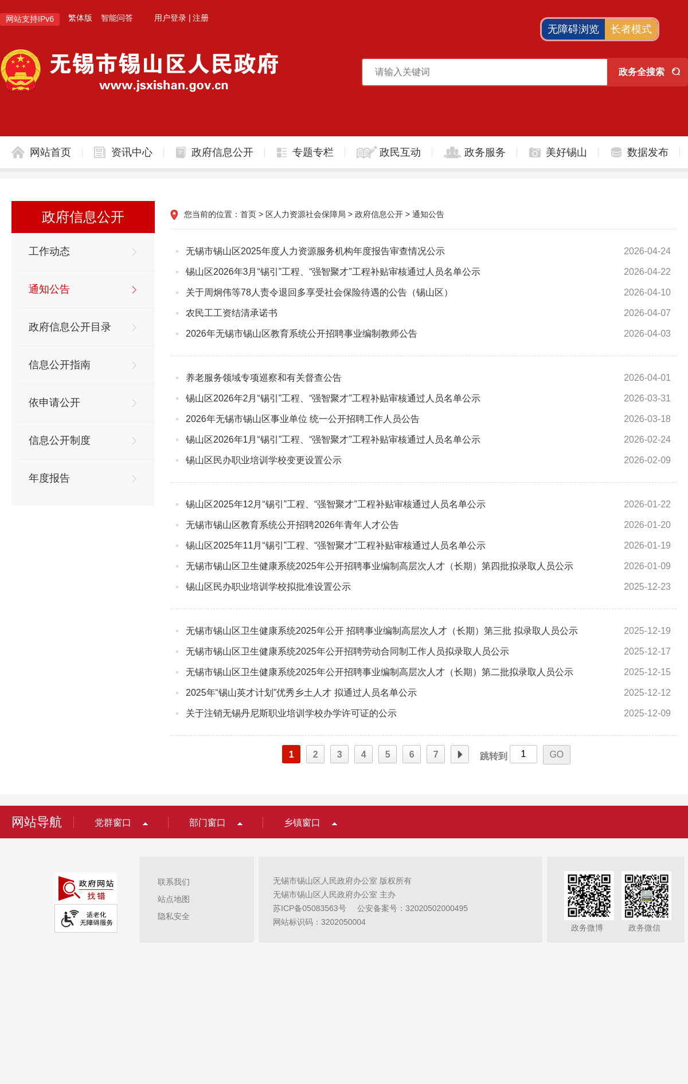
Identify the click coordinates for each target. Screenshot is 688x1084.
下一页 (459, 755)
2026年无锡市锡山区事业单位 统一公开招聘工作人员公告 (303, 419)
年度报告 (49, 478)
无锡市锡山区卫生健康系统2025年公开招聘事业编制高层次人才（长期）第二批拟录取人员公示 (379, 672)
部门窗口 (207, 822)
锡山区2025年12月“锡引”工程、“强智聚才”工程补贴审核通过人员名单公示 (336, 504)
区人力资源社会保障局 (305, 214)
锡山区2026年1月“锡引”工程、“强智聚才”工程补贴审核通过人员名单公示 (333, 439)
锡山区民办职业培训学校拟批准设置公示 (268, 587)
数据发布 (648, 152)
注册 (201, 17)
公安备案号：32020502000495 (412, 908)
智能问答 (117, 17)
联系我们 (174, 881)
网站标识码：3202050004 (319, 922)
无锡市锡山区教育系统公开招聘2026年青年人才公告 (292, 525)
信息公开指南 (60, 364)
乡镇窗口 (302, 822)
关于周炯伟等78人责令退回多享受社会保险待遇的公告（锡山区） (319, 292)
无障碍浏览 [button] (573, 29)
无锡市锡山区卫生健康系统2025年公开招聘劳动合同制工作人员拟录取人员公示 (347, 651)
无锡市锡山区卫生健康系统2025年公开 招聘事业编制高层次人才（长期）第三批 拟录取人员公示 (382, 631)
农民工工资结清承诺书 (231, 313)
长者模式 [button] (631, 29)
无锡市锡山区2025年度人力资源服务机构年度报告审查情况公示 (315, 251)
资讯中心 (132, 152)
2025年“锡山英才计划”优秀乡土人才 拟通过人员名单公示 (301, 692)
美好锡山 (566, 152)
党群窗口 (113, 822)
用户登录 (170, 17)
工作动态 (49, 251)
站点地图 (174, 899)
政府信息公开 (222, 152)
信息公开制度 (60, 440)
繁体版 (80, 17)
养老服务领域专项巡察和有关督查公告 (264, 378)
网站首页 (50, 152)
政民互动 (400, 152)
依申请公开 (54, 402)
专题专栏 (313, 152)
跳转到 (493, 756)
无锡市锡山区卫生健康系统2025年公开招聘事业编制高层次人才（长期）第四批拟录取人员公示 (379, 566)
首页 (248, 214)
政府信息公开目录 (70, 327)
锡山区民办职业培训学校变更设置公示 (264, 460)
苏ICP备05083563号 (309, 908)
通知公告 (49, 289)
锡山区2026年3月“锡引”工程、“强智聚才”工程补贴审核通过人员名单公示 (333, 272)
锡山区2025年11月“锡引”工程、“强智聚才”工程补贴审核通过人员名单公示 (336, 545)
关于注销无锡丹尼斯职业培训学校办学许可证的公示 (301, 713)
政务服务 (485, 152)
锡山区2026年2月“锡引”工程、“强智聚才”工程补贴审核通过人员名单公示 (333, 398)
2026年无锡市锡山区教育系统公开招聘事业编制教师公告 (301, 333)
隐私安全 (174, 916)
